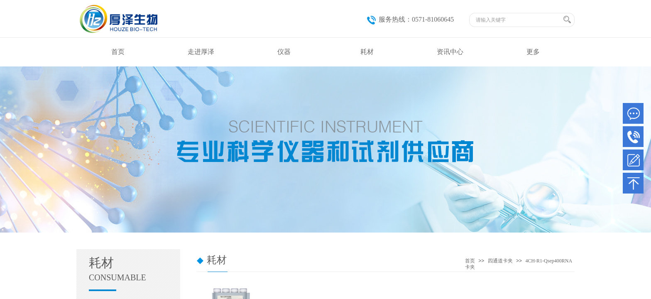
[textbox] (518, 20)
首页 (118, 51)
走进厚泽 (201, 51)
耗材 (367, 51)
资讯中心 (450, 51)
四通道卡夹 (500, 261)
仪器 (284, 51)
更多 (533, 51)
